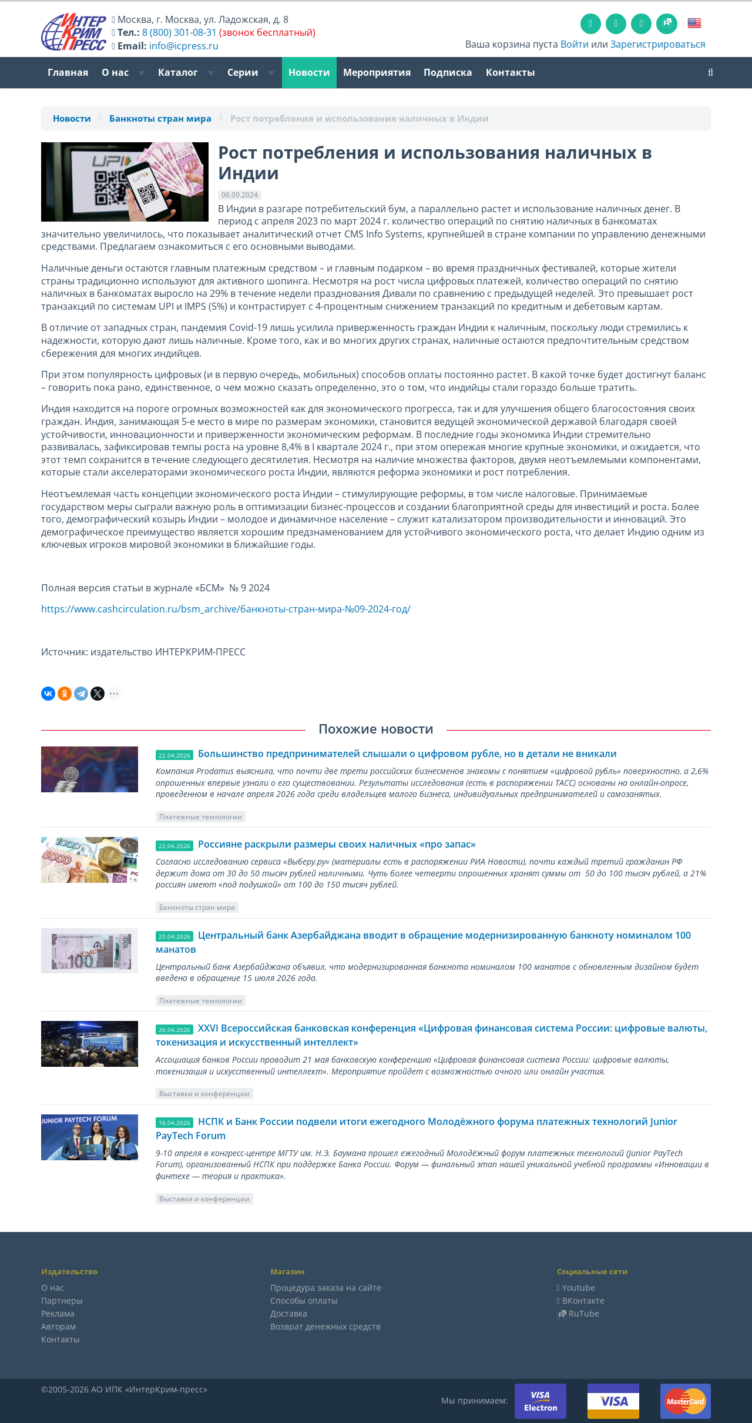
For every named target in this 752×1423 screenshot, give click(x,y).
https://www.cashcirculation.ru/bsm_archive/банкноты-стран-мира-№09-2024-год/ (226, 608)
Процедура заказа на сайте (325, 1287)
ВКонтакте (583, 1300)
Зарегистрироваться (658, 44)
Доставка (288, 1313)
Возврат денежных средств (325, 1326)
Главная (68, 72)
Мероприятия (377, 72)
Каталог (186, 72)
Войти (574, 44)
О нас (123, 72)
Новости (309, 72)
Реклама (58, 1313)
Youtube (578, 1287)
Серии (251, 72)
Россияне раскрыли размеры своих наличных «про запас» (337, 844)
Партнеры (62, 1300)
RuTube (584, 1313)
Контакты (510, 72)
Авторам (58, 1326)
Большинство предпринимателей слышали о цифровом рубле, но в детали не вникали (407, 753)
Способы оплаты (304, 1300)
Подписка (448, 72)
